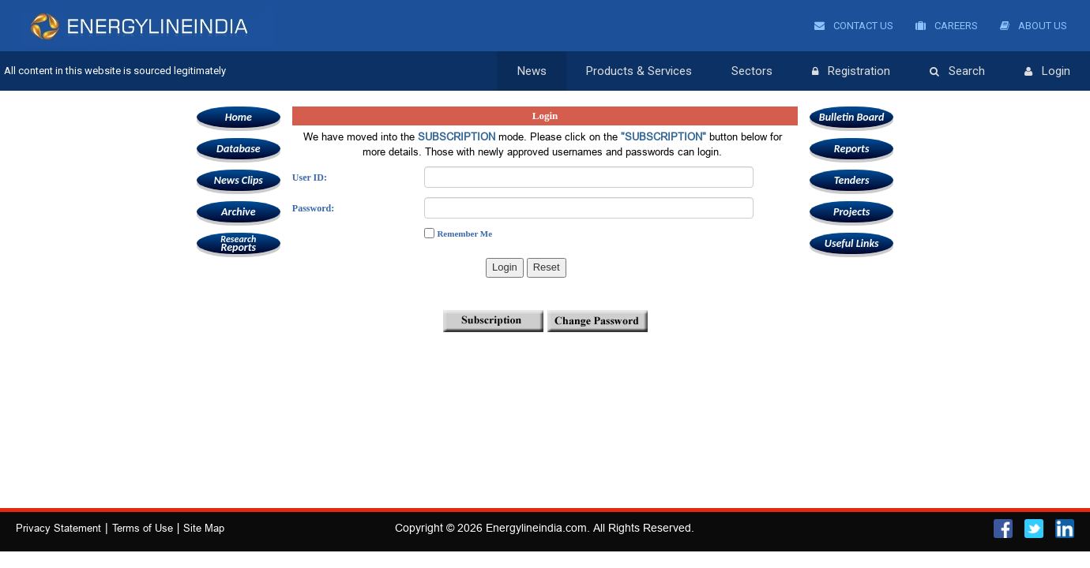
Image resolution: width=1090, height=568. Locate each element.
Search (957, 72)
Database (238, 148)
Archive (238, 212)
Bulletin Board (852, 117)
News (532, 71)
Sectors (751, 71)
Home (238, 117)
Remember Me (464, 233)
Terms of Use (142, 527)
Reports (238, 243)
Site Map (203, 527)
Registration (851, 72)
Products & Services (639, 71)
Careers (946, 26)
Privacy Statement (58, 527)
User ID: (309, 177)
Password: (313, 208)
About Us (1033, 26)
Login (1047, 72)
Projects (851, 212)
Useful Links (852, 243)
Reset (546, 267)
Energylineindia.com (536, 527)
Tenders (852, 180)
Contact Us (853, 26)
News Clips (238, 180)
